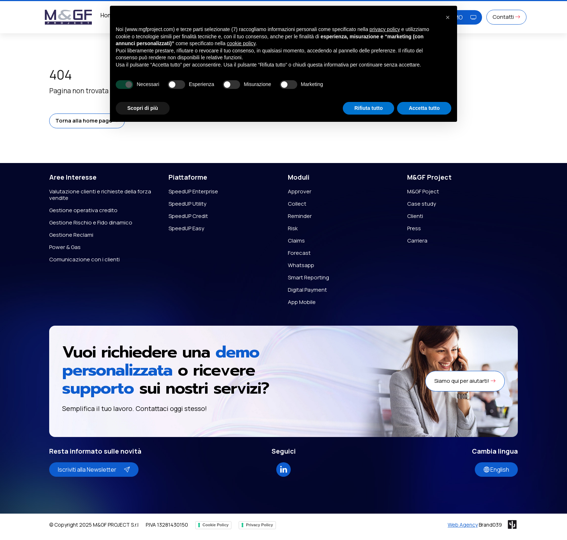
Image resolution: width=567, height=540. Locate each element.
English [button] (496, 469)
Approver (299, 191)
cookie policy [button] (241, 43)
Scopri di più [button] (142, 108)
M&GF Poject (423, 191)
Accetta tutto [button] (424, 108)
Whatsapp (301, 265)
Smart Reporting (308, 277)
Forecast (299, 253)
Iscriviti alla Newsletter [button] (94, 469)
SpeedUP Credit (188, 216)
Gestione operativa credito (83, 210)
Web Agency (463, 524)
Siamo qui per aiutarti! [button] (465, 381)
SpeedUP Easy (186, 228)
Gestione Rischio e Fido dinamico (90, 222)
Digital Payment (307, 289)
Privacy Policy (259, 525)
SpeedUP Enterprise (193, 191)
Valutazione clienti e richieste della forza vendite (100, 195)
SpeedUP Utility (187, 203)
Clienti (415, 216)
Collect (297, 203)
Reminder (300, 216)
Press (414, 228)
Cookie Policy (215, 525)
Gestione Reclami (71, 235)
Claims (296, 240)
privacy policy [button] (385, 29)
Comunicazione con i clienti (84, 259)
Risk (293, 228)
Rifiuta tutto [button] (368, 108)
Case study (421, 203)
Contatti (506, 17)
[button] (87, 120)
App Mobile (302, 302)
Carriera (417, 240)
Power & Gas (65, 247)
